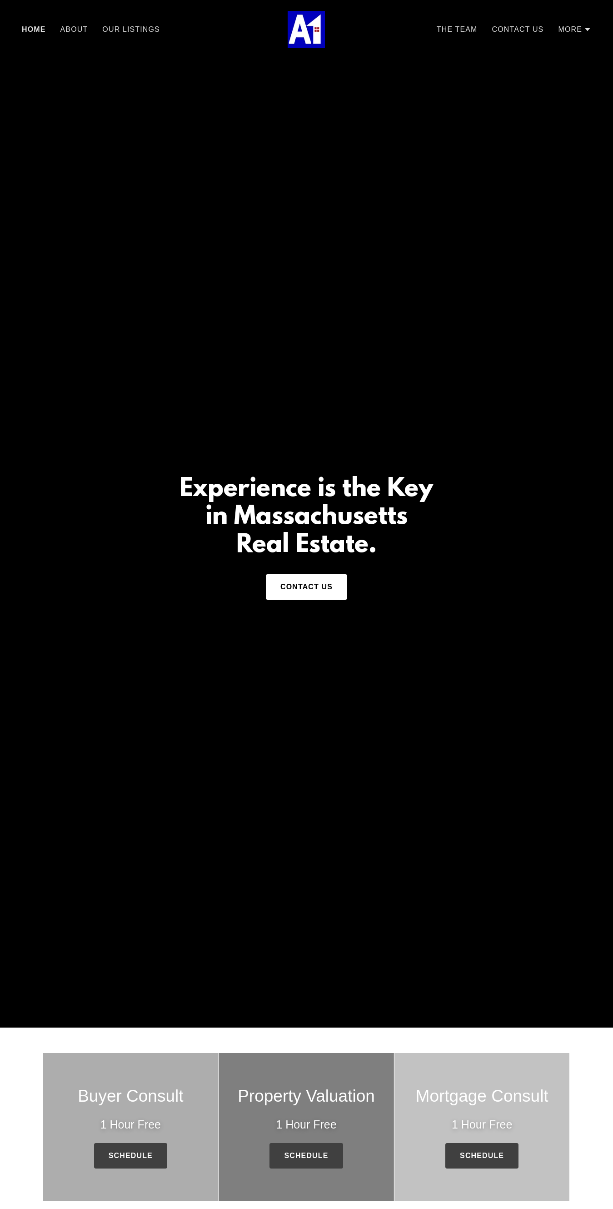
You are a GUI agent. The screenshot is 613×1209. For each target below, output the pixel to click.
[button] (574, 29)
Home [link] (34, 29)
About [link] (74, 29)
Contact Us (306, 587)
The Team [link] (457, 29)
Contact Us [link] (518, 29)
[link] (306, 29)
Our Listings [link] (131, 29)
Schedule (131, 1155)
